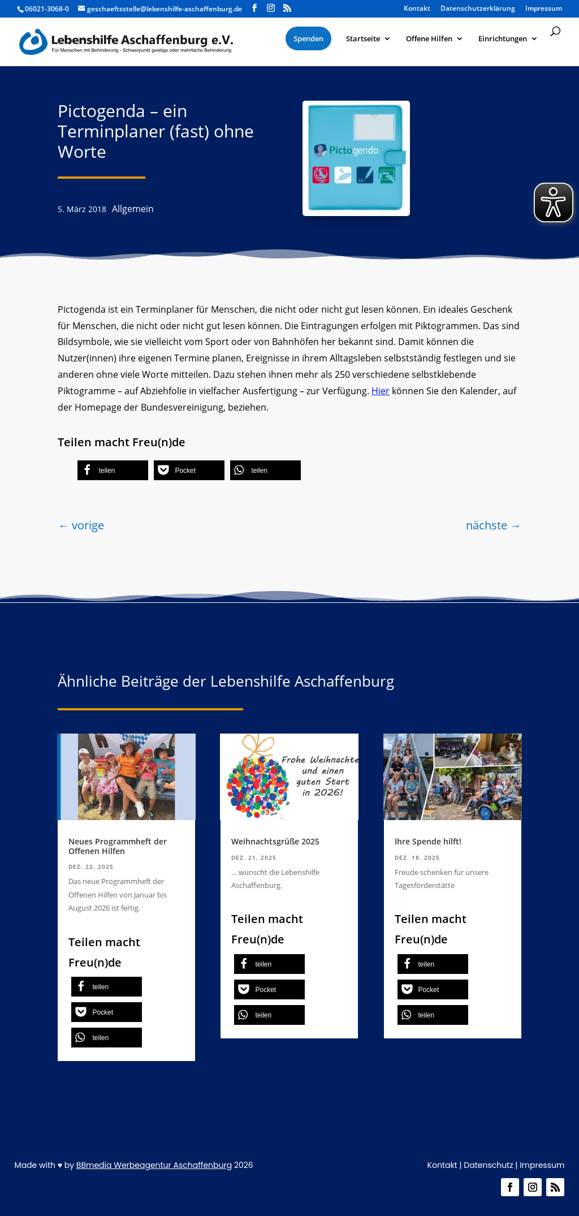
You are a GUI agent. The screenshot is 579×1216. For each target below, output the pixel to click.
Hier (380, 391)
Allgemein (133, 208)
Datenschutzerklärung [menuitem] (477, 9)
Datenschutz (488, 1165)
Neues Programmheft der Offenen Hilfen (117, 846)
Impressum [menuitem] (543, 9)
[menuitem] (308, 38)
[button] (112, 470)
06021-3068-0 (47, 9)
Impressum (542, 1165)
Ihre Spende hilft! (428, 841)
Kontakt (442, 1165)
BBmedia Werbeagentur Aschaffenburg (154, 1165)
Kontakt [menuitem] (417, 9)
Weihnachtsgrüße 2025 (275, 841)
